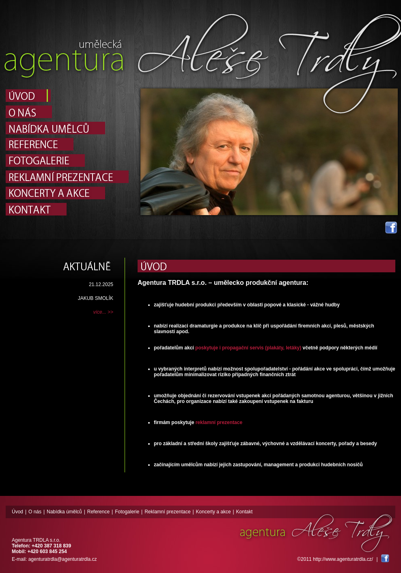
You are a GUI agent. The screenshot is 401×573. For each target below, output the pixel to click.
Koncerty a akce (213, 512)
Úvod (17, 512)
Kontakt (244, 512)
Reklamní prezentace (167, 512)
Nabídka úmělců (64, 512)
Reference (98, 512)
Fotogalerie (127, 512)
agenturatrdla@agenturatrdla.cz (62, 559)
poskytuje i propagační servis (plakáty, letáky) (248, 348)
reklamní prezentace (219, 422)
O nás (34, 512)
